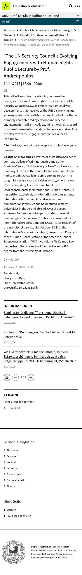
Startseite (9, 30)
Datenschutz (14, 474)
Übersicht (12, 408)
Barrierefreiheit (15, 480)
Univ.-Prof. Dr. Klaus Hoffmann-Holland (42, 35)
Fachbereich (27, 30)
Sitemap (11, 486)
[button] (7, 377)
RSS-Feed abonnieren (19, 515)
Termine (8, 39)
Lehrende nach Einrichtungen (55, 30)
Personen (12, 456)
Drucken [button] (11, 509)
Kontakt (11, 462)
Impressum (13, 468)
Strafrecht (9, 35)
